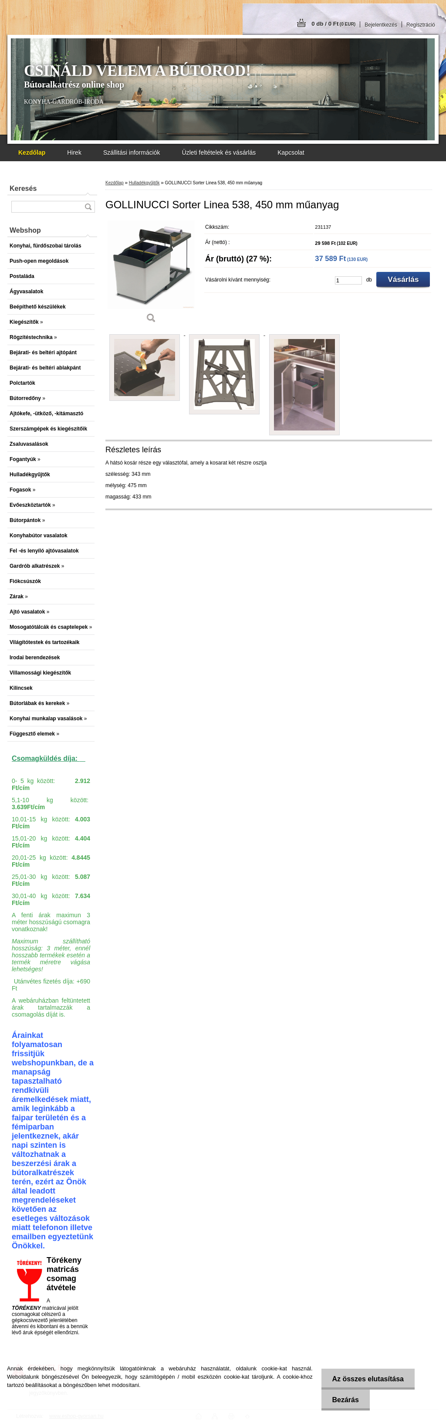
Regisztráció (420, 25)
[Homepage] (31, 152)
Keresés (23, 188)
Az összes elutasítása (368, 1379)
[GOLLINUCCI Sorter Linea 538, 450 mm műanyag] (151, 274)
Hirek (74, 152)
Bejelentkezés (381, 25)
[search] (88, 206)
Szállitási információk (131, 152)
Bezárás (345, 1400)
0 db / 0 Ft (333, 23)
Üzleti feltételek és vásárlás (219, 152)
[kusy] (348, 280)
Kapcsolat (290, 152)
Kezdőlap (114, 182)
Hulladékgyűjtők (144, 182)
